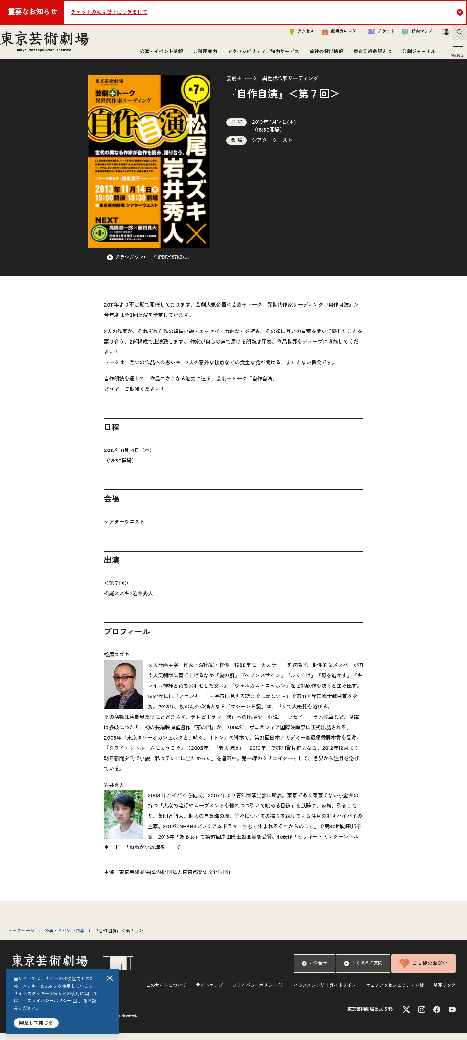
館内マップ (408, 34)
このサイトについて (166, 992)
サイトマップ (209, 992)
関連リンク (444, 992)
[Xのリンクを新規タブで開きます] (406, 1016)
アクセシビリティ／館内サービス (260, 54)
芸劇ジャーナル (416, 54)
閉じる (110, 978)
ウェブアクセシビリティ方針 (395, 992)
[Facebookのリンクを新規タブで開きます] (436, 1016)
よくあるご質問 (363, 970)
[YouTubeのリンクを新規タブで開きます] (452, 1016)
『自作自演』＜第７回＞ (118, 938)
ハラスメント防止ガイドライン (324, 992)
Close (460, 12)
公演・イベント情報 (158, 54)
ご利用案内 (203, 54)
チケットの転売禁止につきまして (109, 12)
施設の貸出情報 (324, 54)
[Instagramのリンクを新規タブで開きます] (421, 1016)
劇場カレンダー (332, 35)
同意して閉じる (36, 1023)
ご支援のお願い (423, 970)
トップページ (21, 938)
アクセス (293, 34)
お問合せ (314, 970)
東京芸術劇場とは (370, 54)
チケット (372, 34)
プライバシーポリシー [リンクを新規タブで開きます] (49, 1001)
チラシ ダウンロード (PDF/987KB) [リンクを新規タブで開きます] (149, 264)
